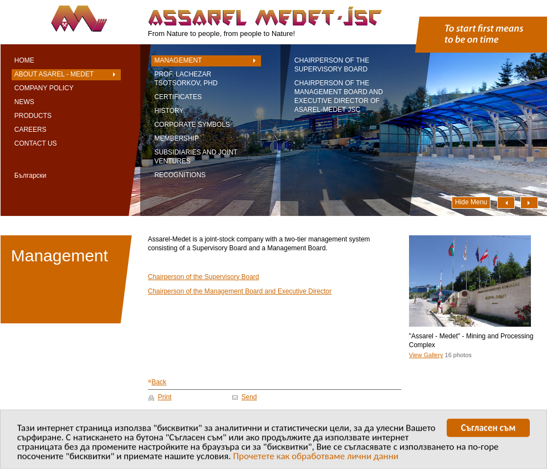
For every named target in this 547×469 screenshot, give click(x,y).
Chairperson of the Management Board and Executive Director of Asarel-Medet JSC (338, 96)
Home (24, 60)
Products (33, 116)
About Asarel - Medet (54, 74)
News (24, 102)
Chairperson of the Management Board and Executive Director (240, 291)
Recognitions (180, 175)
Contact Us (35, 143)
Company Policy (44, 88)
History (168, 111)
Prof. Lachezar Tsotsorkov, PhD (185, 78)
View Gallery (426, 355)
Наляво (506, 203)
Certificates (178, 97)
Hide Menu (471, 202)
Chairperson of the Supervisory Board (331, 64)
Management (178, 60)
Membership (176, 138)
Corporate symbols (191, 124)
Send (249, 397)
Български (30, 175)
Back (157, 382)
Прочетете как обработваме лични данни (315, 457)
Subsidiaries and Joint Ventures (195, 156)
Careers (30, 129)
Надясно (529, 203)
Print (165, 397)
